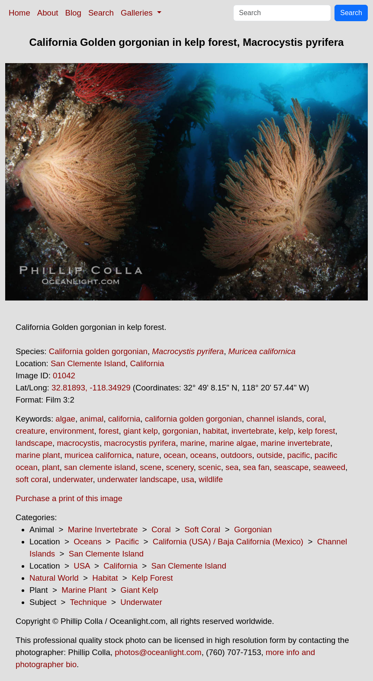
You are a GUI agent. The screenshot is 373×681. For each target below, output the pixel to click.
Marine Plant (84, 590)
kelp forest (316, 430)
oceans (203, 455)
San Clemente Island (88, 363)
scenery (180, 467)
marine (192, 443)
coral (315, 418)
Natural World (54, 577)
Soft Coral (202, 529)
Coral (161, 529)
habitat (215, 430)
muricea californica (98, 455)
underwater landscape (137, 479)
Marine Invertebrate (103, 529)
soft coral (32, 479)
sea (231, 467)
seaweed (329, 467)
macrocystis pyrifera (140, 443)
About (47, 12)
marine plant (38, 455)
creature (30, 430)
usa (187, 479)
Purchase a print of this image (69, 498)
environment (72, 430)
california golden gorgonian (193, 418)
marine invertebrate (295, 443)
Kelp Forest (152, 577)
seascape (291, 467)
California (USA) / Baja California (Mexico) (228, 541)
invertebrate (253, 430)
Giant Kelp (139, 590)
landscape (34, 443)
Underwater (141, 602)
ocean (175, 455)
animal (91, 418)
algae (65, 418)
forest (109, 430)
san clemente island (99, 467)
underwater (73, 479)
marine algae (232, 443)
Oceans (87, 541)
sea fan (256, 467)
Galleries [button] (138, 12)
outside (270, 455)
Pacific (127, 541)
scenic (209, 467)
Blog (73, 12)
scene (150, 467)
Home (19, 12)
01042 (64, 375)
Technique (88, 602)
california (124, 418)
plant (50, 467)
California (147, 363)
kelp (286, 430)
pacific (298, 455)
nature (147, 455)
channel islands (274, 418)
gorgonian (180, 430)
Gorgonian (253, 529)
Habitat (105, 577)
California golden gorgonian (98, 351)
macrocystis (78, 443)
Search (101, 12)
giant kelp (140, 430)
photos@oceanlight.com (158, 652)
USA (82, 565)
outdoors (236, 455)
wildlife (211, 479)
